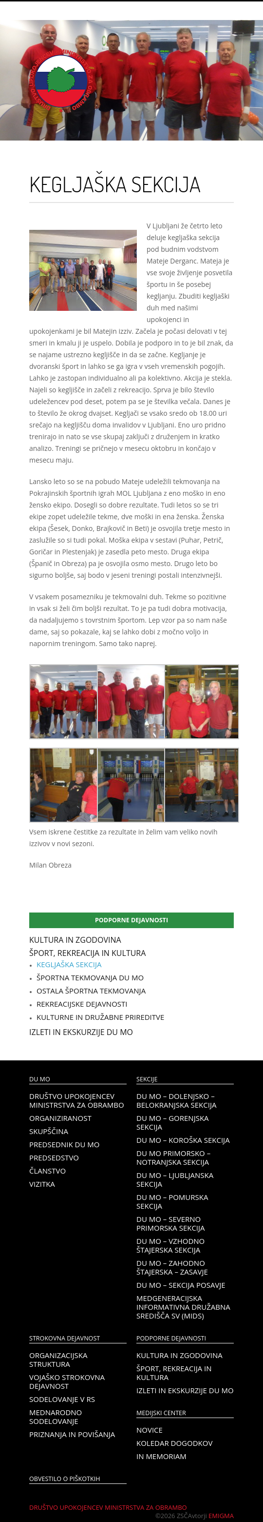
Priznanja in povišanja (72, 1434)
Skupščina (48, 1131)
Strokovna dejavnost (64, 1338)
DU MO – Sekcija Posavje (180, 1284)
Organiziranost (60, 1118)
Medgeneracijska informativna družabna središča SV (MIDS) (183, 1307)
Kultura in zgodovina (75, 939)
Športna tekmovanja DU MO (90, 977)
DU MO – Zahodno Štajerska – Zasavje (172, 1267)
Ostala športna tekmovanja (91, 990)
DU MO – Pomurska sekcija (172, 1201)
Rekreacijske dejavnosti (82, 1003)
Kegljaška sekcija (69, 964)
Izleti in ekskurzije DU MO (81, 1032)
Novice (149, 1429)
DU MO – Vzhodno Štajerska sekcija (170, 1245)
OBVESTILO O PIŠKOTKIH (64, 1479)
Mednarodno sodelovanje (55, 1416)
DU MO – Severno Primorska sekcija (170, 1223)
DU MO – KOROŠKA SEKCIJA (183, 1140)
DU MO (39, 1079)
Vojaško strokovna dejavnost (67, 1381)
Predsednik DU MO (64, 1144)
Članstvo (47, 1170)
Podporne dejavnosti (131, 920)
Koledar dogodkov (174, 1443)
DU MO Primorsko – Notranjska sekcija (173, 1157)
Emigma (221, 1515)
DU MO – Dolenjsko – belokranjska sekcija (176, 1100)
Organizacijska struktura (58, 1359)
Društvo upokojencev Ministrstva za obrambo (76, 1100)
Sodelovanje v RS (62, 1399)
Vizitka (42, 1183)
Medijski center (161, 1413)
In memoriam (161, 1456)
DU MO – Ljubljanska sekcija (174, 1179)
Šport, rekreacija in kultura (87, 953)
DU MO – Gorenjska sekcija (172, 1122)
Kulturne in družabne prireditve (100, 1017)
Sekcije (146, 1079)
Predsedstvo (54, 1157)
